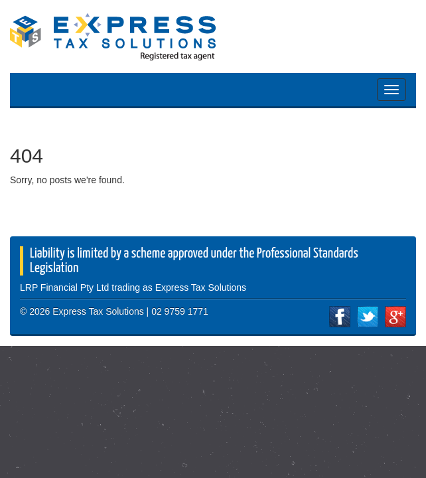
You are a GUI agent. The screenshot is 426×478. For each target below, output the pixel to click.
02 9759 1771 (179, 311)
